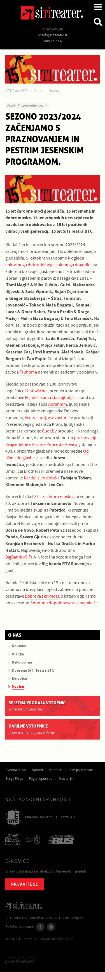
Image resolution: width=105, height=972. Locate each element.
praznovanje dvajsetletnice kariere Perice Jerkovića (51, 441)
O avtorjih (66, 778)
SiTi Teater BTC (16, 91)
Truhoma (28, 372)
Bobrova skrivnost (42, 596)
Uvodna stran (15, 770)
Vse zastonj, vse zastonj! (47, 417)
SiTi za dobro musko (53, 497)
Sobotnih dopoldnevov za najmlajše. (64, 603)
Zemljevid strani (81, 770)
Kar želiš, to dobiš (40, 478)
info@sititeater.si (54, 35)
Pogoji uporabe (40, 778)
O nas (38, 91)
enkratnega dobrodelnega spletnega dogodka (48, 265)
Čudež (48, 431)
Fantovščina (36, 391)
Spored (37, 770)
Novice (53, 91)
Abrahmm (57, 404)
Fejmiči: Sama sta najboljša (50, 397)
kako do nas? (52, 41)
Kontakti (55, 770)
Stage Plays (14, 778)
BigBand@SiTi (18, 557)
